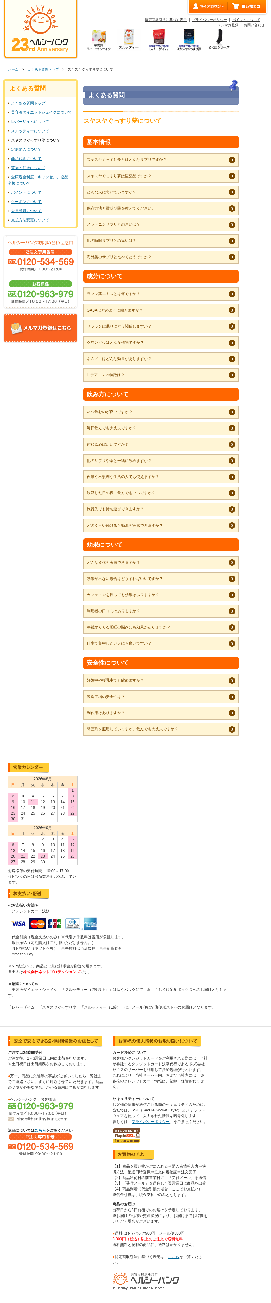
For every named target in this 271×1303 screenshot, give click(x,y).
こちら (40, 1130)
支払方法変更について (30, 220)
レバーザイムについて (30, 121)
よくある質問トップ (43, 69)
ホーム (13, 69)
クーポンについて (26, 201)
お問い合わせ (254, 25)
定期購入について (26, 149)
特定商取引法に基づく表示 (166, 20)
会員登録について (26, 211)
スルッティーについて (30, 131)
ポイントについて (246, 20)
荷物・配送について (28, 168)
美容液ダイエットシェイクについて (41, 112)
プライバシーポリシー (209, 20)
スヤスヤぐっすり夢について (36, 140)
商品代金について (26, 158)
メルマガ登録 (227, 25)
